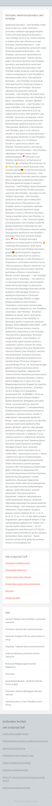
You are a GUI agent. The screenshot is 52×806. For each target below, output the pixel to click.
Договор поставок (12, 598)
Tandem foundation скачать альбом (17, 763)
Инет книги (9, 591)
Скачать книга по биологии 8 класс (16, 788)
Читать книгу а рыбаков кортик (17, 563)
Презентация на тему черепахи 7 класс (18, 755)
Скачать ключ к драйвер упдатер (15, 734)
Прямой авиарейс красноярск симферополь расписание (25, 741)
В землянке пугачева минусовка (15, 770)
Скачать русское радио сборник (18, 577)
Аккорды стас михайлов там (14, 748)
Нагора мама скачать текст (16, 570)
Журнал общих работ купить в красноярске (22, 584)
